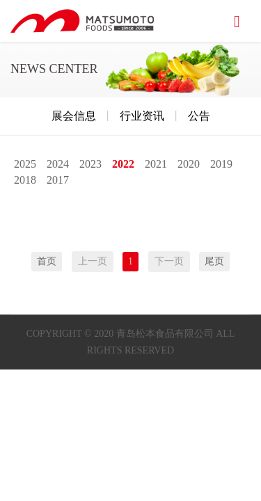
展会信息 (74, 116)
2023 (90, 164)
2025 (25, 164)
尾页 (214, 261)
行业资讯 (142, 116)
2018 (25, 180)
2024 (58, 164)
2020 (188, 164)
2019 (221, 164)
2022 (123, 164)
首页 (46, 261)
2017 (58, 180)
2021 (156, 164)
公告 (199, 116)
